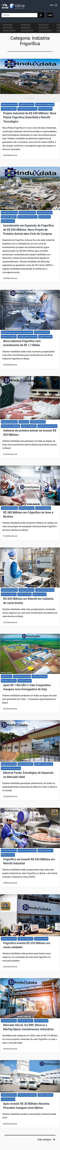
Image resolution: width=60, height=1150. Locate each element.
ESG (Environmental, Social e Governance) (17, 332)
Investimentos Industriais (27, 109)
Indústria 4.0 (23, 422)
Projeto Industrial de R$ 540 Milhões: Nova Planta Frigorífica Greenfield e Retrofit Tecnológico (29, 117)
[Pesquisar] (40, 15)
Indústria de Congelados (45, 104)
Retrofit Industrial (8, 221)
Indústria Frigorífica (9, 109)
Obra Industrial (44, 217)
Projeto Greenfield (45, 109)
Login (50, 15)
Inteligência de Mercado (43, 764)
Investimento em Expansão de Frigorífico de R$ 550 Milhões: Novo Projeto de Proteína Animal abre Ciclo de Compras (28, 229)
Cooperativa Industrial (22, 676)
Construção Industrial (27, 212)
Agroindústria (7, 676)
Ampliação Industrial (9, 104)
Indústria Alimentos (26, 104)
